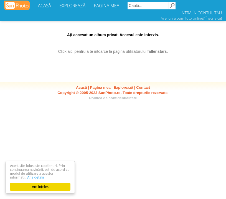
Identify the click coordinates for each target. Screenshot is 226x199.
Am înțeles (40, 186)
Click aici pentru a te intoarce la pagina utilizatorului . (113, 51)
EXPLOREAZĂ (72, 5)
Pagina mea (100, 87)
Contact (143, 87)
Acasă (81, 87)
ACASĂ (44, 5)
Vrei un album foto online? (191, 18)
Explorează (123, 87)
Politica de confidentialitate (113, 98)
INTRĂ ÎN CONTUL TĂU (201, 12)
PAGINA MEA (106, 5)
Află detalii (35, 177)
